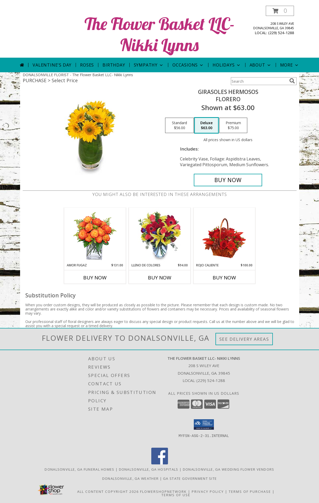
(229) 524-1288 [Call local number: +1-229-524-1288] (281, 32)
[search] (292, 81)
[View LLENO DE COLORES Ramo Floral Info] (159, 235)
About (261, 65)
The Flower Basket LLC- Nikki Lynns (160, 34)
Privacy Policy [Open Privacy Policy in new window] (208, 491)
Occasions (188, 65)
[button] (280, 11)
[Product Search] (259, 81)
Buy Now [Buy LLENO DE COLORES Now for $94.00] (159, 277)
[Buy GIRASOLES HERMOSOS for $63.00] (228, 180)
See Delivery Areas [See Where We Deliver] (244, 339)
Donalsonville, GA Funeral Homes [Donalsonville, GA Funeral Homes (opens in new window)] (79, 469)
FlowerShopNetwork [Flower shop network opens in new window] (163, 491)
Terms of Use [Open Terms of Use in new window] (175, 495)
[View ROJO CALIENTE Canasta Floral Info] (224, 235)
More (289, 65)
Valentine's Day (52, 65)
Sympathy (149, 65)
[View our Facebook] (159, 462)
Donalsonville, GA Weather (130, 478)
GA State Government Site (190, 478)
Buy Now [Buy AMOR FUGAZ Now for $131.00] (95, 277)
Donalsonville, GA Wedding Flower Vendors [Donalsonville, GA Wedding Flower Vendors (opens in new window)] (228, 469)
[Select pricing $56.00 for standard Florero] (179, 125)
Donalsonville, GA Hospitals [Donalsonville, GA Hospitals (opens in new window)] (148, 469)
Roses (87, 65)
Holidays (227, 65)
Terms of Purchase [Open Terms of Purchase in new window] (250, 491)
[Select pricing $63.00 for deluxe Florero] (206, 125)
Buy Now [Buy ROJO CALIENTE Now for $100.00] (224, 277)
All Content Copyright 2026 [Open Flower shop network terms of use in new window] (108, 491)
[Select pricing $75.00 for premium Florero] (233, 125)
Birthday (114, 65)
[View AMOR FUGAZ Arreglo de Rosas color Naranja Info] (95, 235)
